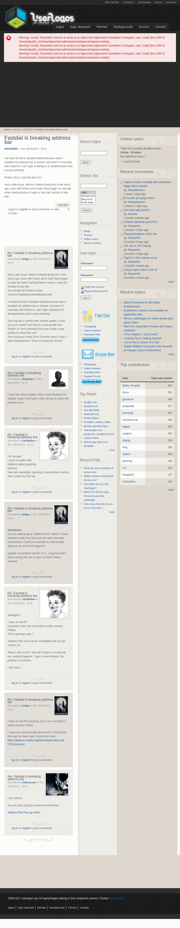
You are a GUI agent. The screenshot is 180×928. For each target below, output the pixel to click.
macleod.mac (130, 419)
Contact (160, 27)
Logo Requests (80, 27)
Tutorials (128, 2)
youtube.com (91, 406)
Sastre (126, 454)
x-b (124, 467)
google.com (90, 402)
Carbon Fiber (91, 438)
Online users (91, 239)
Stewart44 (134, 226)
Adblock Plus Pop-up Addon (24, 812)
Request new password (96, 291)
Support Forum (92, 376)
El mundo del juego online (139, 198)
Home (7, 129)
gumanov (127, 399)
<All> (88, 193)
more (112, 450)
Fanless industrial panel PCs (140, 222)
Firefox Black (91, 418)
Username (88, 263)
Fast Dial (63, 205)
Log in (12, 209)
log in (15, 356)
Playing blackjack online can (140, 233)
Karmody (127, 413)
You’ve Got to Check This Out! (141, 342)
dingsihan (27, 379)
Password (87, 275)
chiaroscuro (29, 782)
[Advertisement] (90, 94)
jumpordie (128, 406)
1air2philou (28, 440)
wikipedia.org (91, 414)
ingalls (126, 426)
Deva (125, 392)
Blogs (158, 2)
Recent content (92, 243)
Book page (88, 202)
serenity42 (10, 148)
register (23, 209)
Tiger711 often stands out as (140, 257)
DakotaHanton (136, 190)
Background (88, 196)
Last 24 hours (132, 161)
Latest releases (92, 330)
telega (25, 259)
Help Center (112, 2)
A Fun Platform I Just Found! (140, 334)
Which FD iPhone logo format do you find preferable (96, 496)
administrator (117, 898)
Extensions (144, 2)
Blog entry (88, 199)
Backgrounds (123, 27)
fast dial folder (92, 410)
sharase (132, 214)
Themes (102, 27)
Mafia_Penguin (131, 385)
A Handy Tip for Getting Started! (142, 338)
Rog (124, 447)
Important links (92, 334)
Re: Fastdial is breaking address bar (30, 254)
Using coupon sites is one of (140, 269)
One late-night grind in (137, 210)
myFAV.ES (170, 2)
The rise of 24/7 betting (137, 245)
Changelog (90, 326)
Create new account (94, 287)
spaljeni (127, 433)
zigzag (126, 440)
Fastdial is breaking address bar (52, 129)
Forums (144, 27)
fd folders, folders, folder (97, 422)
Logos (60, 27)
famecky (127, 461)
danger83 (128, 474)
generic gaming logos (96, 426)
